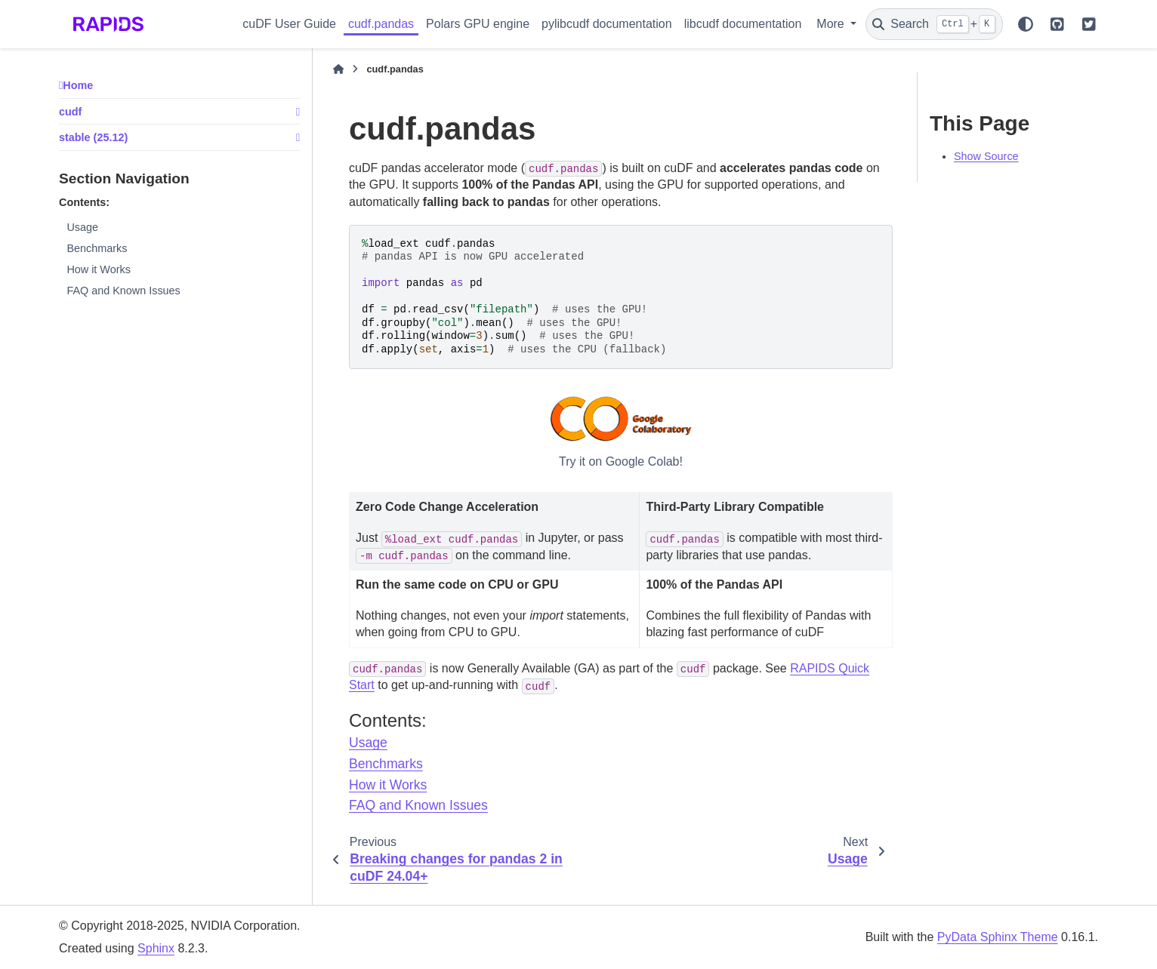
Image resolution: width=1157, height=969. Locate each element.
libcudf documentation (743, 23)
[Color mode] (1026, 24)
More (831, 23)
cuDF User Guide (289, 23)
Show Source (986, 156)
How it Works (98, 269)
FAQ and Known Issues (123, 291)
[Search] (934, 24)
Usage (82, 227)
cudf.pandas (381, 23)
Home (78, 85)
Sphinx (155, 948)
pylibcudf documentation (606, 23)
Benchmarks (96, 248)
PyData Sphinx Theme (997, 937)
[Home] (338, 69)
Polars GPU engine (477, 23)
